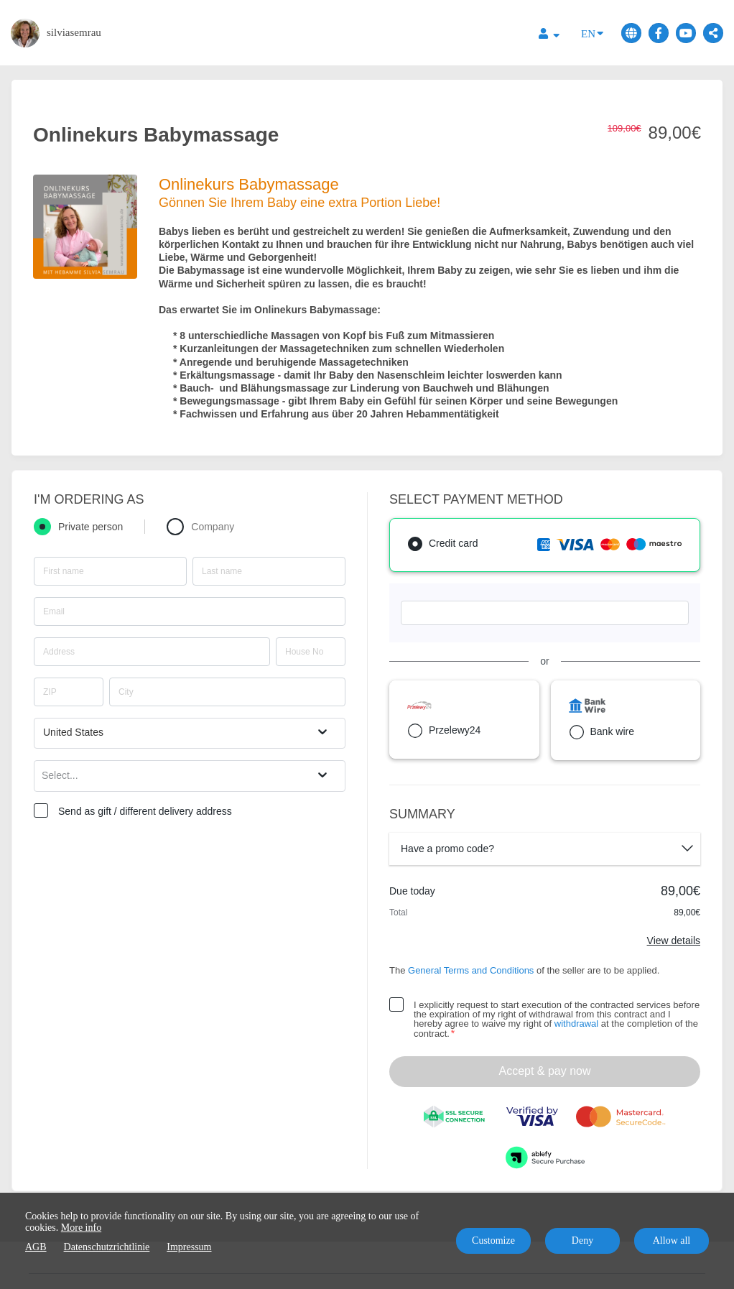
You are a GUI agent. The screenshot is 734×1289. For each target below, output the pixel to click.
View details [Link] (673, 940)
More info (81, 1227)
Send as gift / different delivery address (145, 811)
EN (592, 33)
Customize (493, 1240)
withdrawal (576, 1023)
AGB (36, 1247)
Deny (582, 1240)
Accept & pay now (544, 1071)
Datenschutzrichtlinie (107, 1247)
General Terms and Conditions (471, 970)
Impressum (189, 1247)
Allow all (672, 1240)
